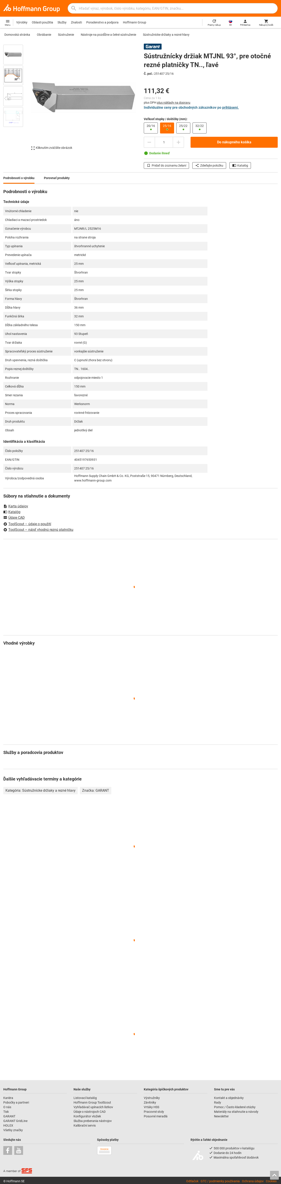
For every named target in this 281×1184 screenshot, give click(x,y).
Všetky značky (13, 1130)
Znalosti (76, 22)
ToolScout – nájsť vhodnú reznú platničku (38, 530)
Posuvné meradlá (156, 1116)
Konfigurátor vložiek (87, 1116)
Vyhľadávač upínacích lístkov (93, 1107)
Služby (62, 22)
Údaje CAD (14, 518)
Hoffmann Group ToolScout (92, 1102)
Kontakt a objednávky (229, 1098)
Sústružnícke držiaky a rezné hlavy (166, 34)
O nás (7, 1107)
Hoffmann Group (134, 22)
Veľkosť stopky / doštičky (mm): (165, 119)
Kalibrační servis (85, 1125)
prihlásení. (230, 107)
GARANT (9, 1116)
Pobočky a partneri (16, 1102)
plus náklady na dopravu (173, 102)
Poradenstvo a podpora (102, 22)
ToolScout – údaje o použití (27, 524)
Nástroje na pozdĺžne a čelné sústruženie (108, 34)
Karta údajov (15, 506)
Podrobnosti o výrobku (18, 178)
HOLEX (8, 1125)
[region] (16, 99)
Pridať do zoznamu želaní (166, 165)
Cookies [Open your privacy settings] (271, 1181)
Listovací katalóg (85, 1098)
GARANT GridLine (15, 1121)
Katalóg (240, 165)
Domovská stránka (17, 34)
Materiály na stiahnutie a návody (236, 1111)
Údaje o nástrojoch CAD (90, 1111)
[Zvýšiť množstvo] (178, 142)
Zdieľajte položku (209, 165)
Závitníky (150, 1102)
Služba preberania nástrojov (93, 1121)
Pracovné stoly (154, 1111)
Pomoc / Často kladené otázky (235, 1107)
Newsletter (221, 1116)
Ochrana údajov (253, 1181)
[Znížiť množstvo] (149, 142)
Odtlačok (192, 1181)
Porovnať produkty (57, 178)
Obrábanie (44, 34)
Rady (217, 1102)
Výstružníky (152, 1098)
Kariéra (8, 1098)
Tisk (6, 1111)
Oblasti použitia (42, 22)
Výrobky (21, 22)
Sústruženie (66, 34)
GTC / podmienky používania (220, 1181)
